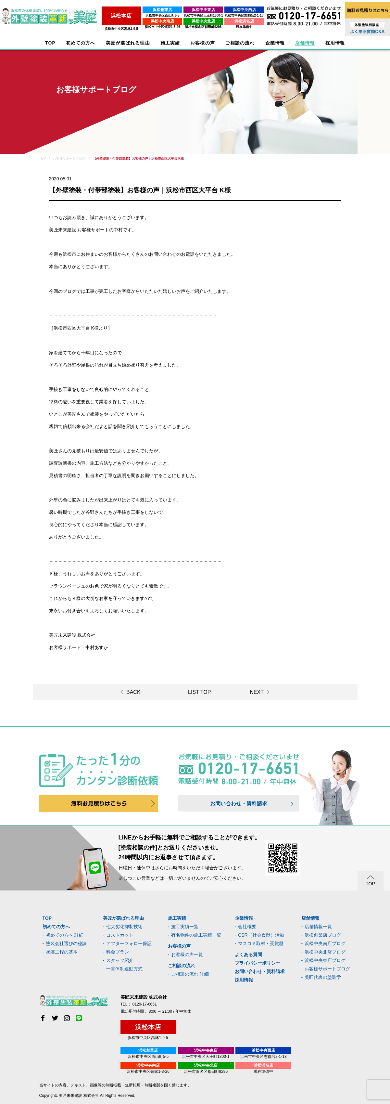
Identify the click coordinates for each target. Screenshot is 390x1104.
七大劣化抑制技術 (124, 926)
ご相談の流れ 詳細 (190, 974)
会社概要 (247, 926)
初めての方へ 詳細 (64, 935)
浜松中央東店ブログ (325, 960)
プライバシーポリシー (257, 963)
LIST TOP (199, 692)
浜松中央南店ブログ (325, 943)
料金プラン (117, 952)
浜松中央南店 (156, 21)
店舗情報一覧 (318, 926)
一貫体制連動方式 (124, 968)
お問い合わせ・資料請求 (238, 803)
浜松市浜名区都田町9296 (198, 27)
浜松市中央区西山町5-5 (155, 15)
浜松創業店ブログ (323, 935)
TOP (50, 43)
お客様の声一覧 (187, 954)
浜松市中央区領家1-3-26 (155, 27)
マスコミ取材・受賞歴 (260, 943)
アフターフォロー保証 (129, 943)
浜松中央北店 (198, 21)
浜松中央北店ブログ (325, 952)
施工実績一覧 (184, 926)
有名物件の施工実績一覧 (196, 935)
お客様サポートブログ (327, 968)
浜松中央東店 (198, 9)
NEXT (257, 692)
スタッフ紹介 (119, 960)
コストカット (119, 935)
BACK (133, 692)
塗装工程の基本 (62, 952)
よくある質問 (248, 954)
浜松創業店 (156, 9)
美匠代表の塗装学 (323, 977)
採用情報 (244, 979)
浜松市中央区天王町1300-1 (198, 15)
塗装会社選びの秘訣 (66, 943)
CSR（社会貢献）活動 (261, 935)
